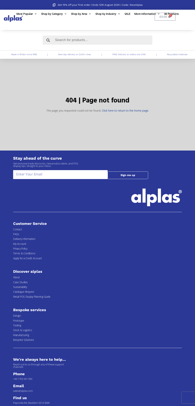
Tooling (17, 325)
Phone (19, 374)
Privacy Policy (20, 248)
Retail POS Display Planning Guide (31, 296)
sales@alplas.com (23, 391)
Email (18, 386)
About (16, 277)
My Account (19, 244)
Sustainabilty (20, 287)
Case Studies (20, 282)
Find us (20, 398)
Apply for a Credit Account (27, 258)
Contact (17, 229)
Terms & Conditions (24, 253)
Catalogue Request (23, 291)
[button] (26, 14)
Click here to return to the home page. (125, 110)
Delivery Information (24, 239)
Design (17, 315)
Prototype (18, 320)
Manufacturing (21, 335)
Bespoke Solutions (23, 340)
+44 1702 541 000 (22, 379)
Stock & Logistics (22, 330)
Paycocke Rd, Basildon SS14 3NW (31, 402)
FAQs (16, 234)
